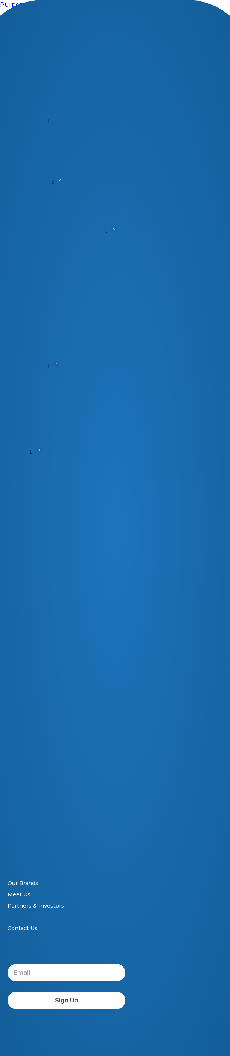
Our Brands (23, 883)
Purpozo (13, 4)
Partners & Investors (36, 905)
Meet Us (19, 894)
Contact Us (23, 928)
